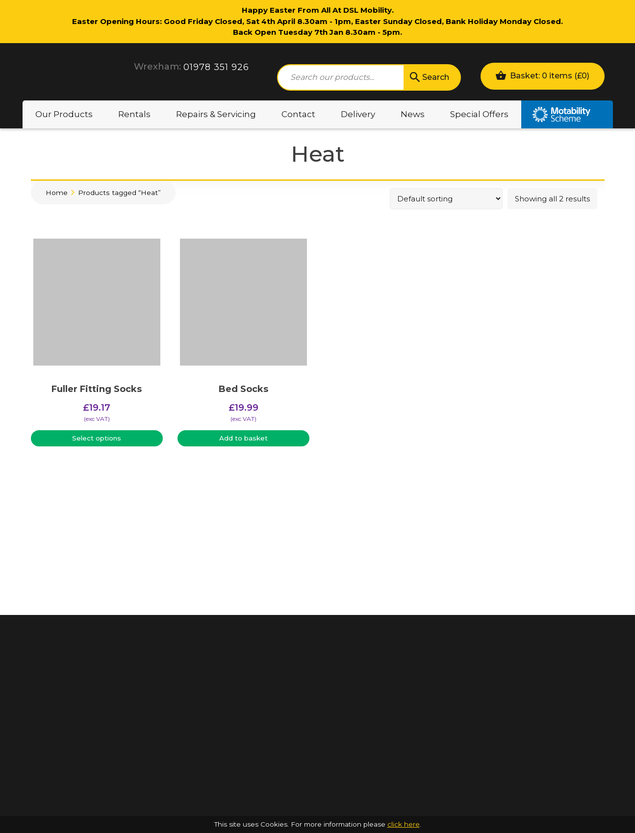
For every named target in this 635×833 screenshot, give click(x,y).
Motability (567, 114)
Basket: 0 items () (542, 75)
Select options (96, 438)
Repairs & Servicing (216, 114)
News (413, 114)
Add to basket (243, 438)
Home (57, 192)
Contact (298, 114)
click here (403, 824)
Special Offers (479, 114)
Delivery (358, 114)
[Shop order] (446, 198)
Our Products (64, 114)
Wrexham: (157, 66)
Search (428, 77)
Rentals (134, 114)
